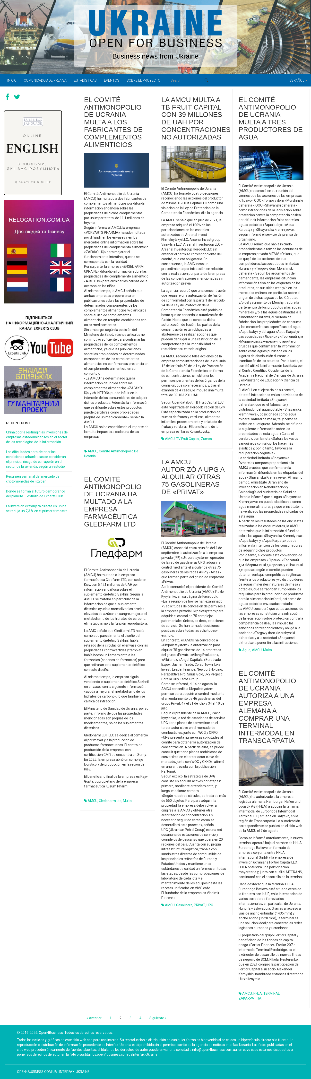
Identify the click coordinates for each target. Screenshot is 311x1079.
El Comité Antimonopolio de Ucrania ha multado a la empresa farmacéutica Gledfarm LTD (112, 501)
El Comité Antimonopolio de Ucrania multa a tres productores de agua (271, 118)
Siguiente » (157, 1018)
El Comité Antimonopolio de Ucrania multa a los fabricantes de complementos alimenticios (113, 122)
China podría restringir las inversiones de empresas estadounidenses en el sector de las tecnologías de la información (37, 437)
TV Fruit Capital (187, 439)
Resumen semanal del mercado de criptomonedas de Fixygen (33, 479)
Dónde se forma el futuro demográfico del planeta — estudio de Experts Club (35, 493)
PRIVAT (199, 905)
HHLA (257, 993)
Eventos (111, 80)
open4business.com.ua (37, 1072)
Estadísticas (85, 80)
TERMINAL (271, 993)
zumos (206, 439)
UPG (210, 905)
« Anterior (94, 1018)
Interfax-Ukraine (74, 1072)
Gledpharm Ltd (110, 801)
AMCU (92, 451)
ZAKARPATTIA (250, 998)
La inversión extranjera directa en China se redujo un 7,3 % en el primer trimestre (37, 508)
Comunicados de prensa (45, 80)
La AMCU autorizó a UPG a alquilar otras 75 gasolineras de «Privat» (192, 477)
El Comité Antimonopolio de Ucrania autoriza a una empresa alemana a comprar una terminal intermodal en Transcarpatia (267, 707)
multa (267, 650)
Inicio (12, 80)
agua (246, 650)
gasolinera (184, 905)
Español (298, 80)
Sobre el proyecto (143, 80)
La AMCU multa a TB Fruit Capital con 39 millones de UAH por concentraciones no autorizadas (196, 118)
